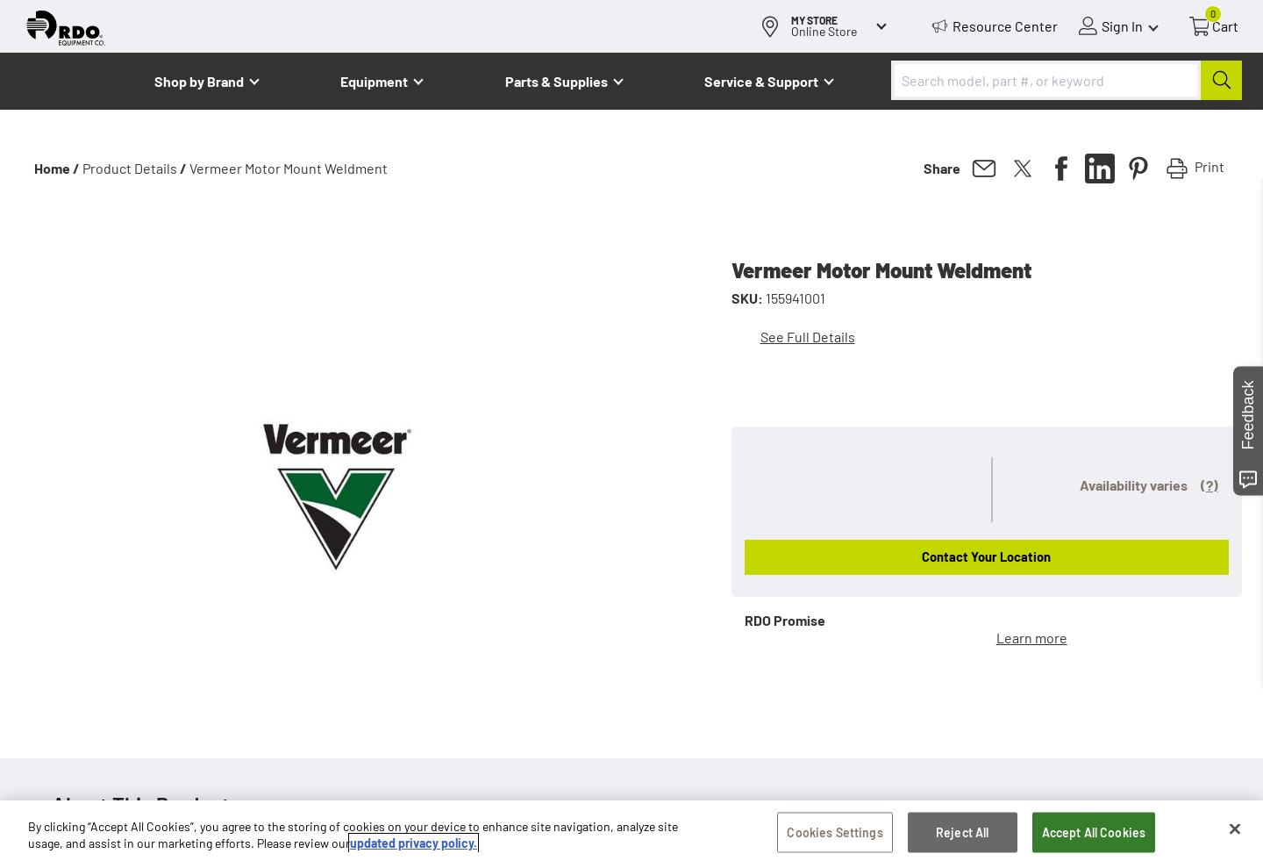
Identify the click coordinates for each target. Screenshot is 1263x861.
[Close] (1235, 830)
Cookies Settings (834, 833)
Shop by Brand (199, 81)
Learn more (1031, 637)
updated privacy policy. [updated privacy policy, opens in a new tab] (413, 843)
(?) (1209, 485)
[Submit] (1221, 80)
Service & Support (761, 81)
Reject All (962, 833)
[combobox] (1066, 80)
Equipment (374, 81)
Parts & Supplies (556, 81)
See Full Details (807, 336)
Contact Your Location (986, 556)
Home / (57, 168)
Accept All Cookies (1094, 833)
